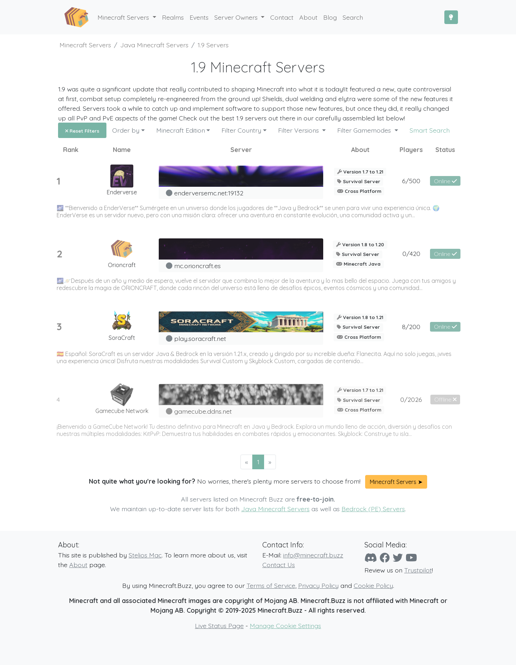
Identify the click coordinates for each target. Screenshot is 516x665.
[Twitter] (398, 557)
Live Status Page (219, 626)
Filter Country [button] (241, 130)
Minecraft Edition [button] (180, 130)
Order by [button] (125, 130)
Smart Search (430, 130)
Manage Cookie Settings (285, 626)
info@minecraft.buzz (313, 555)
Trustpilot (418, 570)
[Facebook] (385, 557)
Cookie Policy (373, 585)
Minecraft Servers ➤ (396, 481)
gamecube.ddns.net (203, 411)
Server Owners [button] (236, 17)
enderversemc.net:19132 (208, 193)
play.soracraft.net (200, 338)
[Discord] (370, 557)
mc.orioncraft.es (197, 266)
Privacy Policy (318, 585)
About (78, 565)
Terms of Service (271, 585)
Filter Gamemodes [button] (365, 130)
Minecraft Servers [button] (124, 17)
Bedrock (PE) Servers (373, 509)
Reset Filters (82, 131)
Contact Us (278, 565)
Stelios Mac (145, 555)
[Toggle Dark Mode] (451, 17)
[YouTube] (411, 557)
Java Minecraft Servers (275, 509)
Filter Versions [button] (299, 130)
